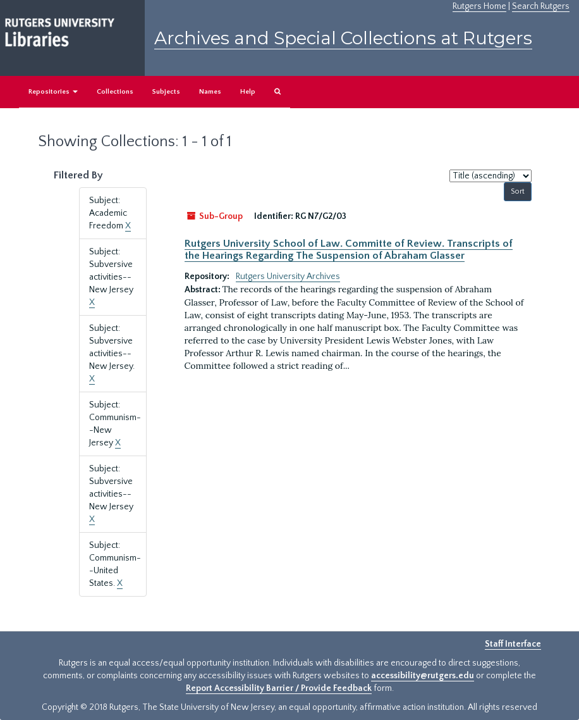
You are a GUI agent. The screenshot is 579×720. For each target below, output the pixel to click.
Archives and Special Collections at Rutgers (343, 38)
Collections (115, 92)
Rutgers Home (479, 6)
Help (247, 92)
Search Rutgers (541, 6)
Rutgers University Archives (288, 276)
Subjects (166, 92)
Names (210, 92)
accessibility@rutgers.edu (422, 676)
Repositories (53, 92)
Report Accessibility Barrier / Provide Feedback (279, 688)
